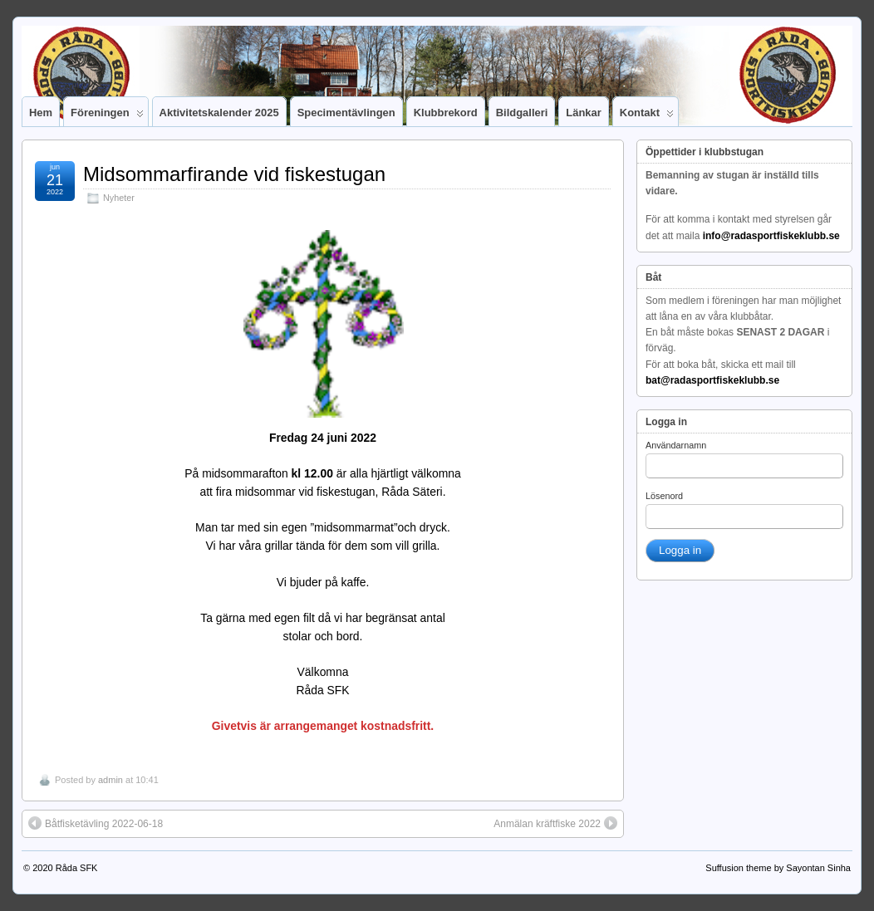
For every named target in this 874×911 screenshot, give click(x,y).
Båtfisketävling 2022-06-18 (95, 823)
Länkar (583, 112)
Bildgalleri (522, 112)
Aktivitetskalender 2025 (219, 112)
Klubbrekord (446, 112)
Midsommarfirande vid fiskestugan (234, 174)
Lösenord (664, 496)
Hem (40, 112)
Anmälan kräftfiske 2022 (555, 823)
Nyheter (119, 198)
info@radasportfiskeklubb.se (771, 236)
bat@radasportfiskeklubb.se (712, 380)
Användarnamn (676, 445)
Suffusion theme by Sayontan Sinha (778, 868)
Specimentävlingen (346, 112)
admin (110, 780)
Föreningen (107, 116)
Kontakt (647, 116)
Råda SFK (77, 868)
